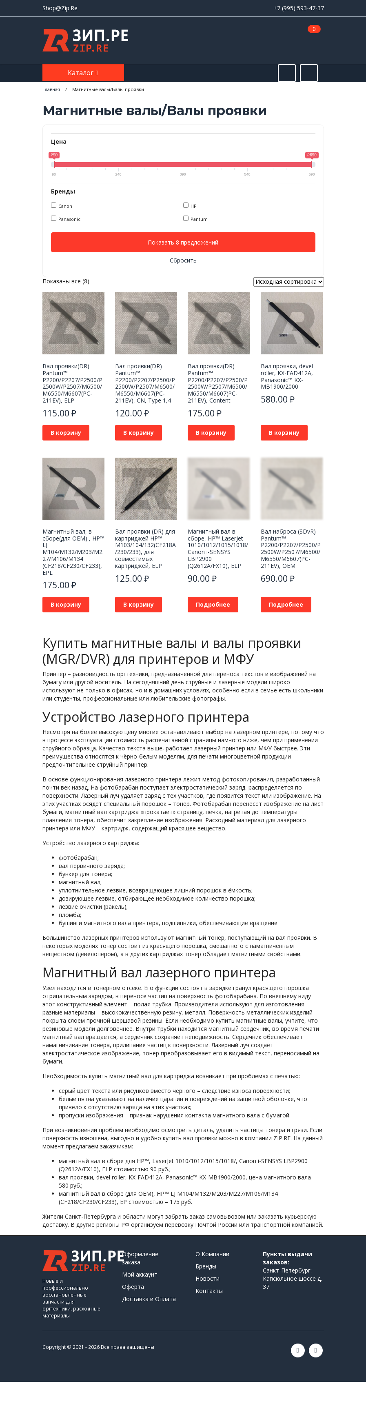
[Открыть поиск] (287, 73)
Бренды (205, 1266)
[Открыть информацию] (309, 73)
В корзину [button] (66, 432)
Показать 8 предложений (183, 242)
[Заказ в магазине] (288, 282)
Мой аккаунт (139, 1274)
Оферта (133, 1286)
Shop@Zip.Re (60, 8)
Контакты (209, 1291)
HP (194, 206)
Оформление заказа (140, 1258)
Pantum (199, 219)
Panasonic (69, 219)
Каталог (81, 72)
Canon (65, 206)
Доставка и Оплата (149, 1299)
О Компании (212, 1254)
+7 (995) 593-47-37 (298, 8)
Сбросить (183, 260)
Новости (207, 1278)
